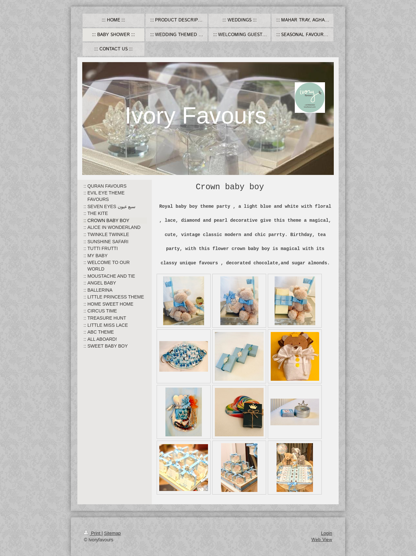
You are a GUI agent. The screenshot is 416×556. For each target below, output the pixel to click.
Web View (321, 539)
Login (326, 533)
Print (93, 533)
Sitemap (112, 533)
